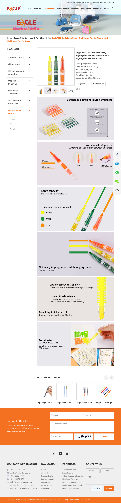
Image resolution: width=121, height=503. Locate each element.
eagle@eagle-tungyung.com (22, 473)
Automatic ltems (19, 57)
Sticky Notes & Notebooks (19, 102)
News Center (86, 8)
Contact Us (97, 8)
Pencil (12, 129)
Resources (75, 8)
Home (29, 8)
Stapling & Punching (19, 82)
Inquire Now (83, 84)
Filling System (19, 64)
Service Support (63, 8)
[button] (106, 377)
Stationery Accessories (19, 92)
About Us (37, 8)
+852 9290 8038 (82, 2)
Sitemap (65, 499)
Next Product (98, 84)
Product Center (48, 8)
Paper (12, 119)
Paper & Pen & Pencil (37, 38)
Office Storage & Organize (19, 73)
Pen (49, 38)
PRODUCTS (69, 464)
